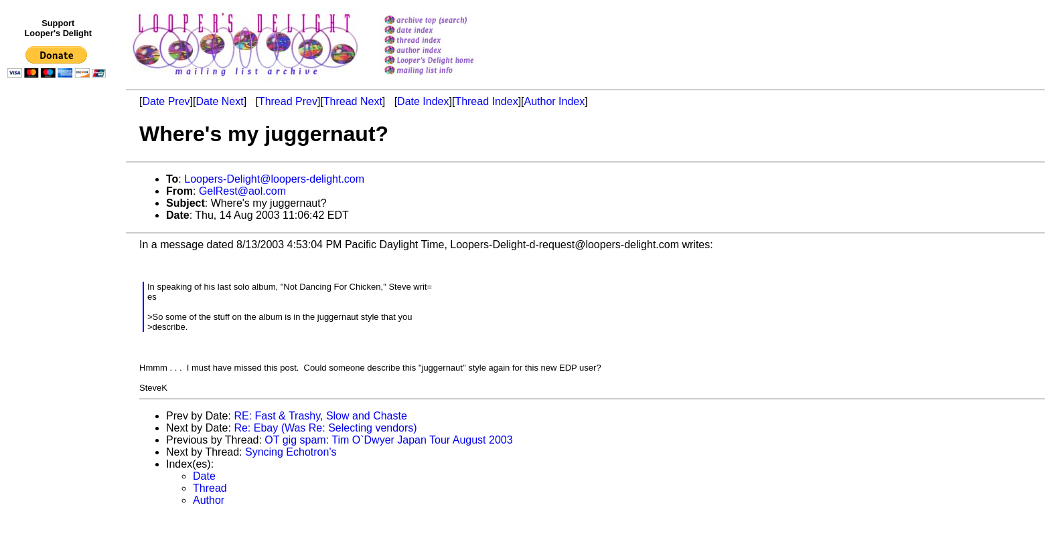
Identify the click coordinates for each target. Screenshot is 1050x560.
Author (208, 500)
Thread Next (352, 101)
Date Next (219, 101)
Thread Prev (287, 101)
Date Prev (166, 101)
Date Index (423, 101)
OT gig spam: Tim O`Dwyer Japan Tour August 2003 (388, 440)
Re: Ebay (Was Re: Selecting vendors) (325, 428)
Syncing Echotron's (290, 452)
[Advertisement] (58, 359)
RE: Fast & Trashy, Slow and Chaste (320, 416)
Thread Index (486, 101)
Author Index (554, 101)
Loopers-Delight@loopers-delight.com (274, 179)
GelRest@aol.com (242, 191)
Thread (210, 488)
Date (204, 476)
